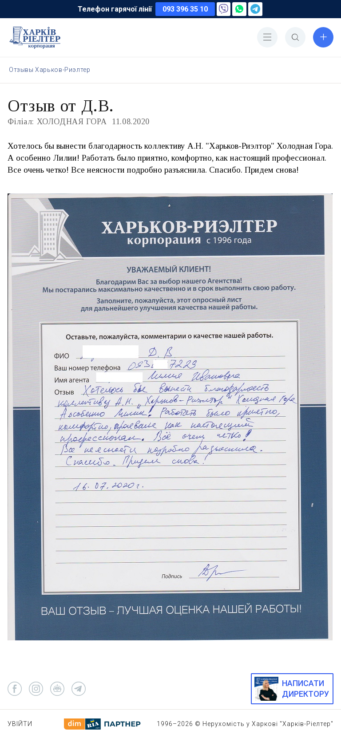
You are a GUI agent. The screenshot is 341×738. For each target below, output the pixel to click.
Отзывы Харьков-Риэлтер (49, 69)
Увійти (20, 723)
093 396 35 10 (185, 9)
